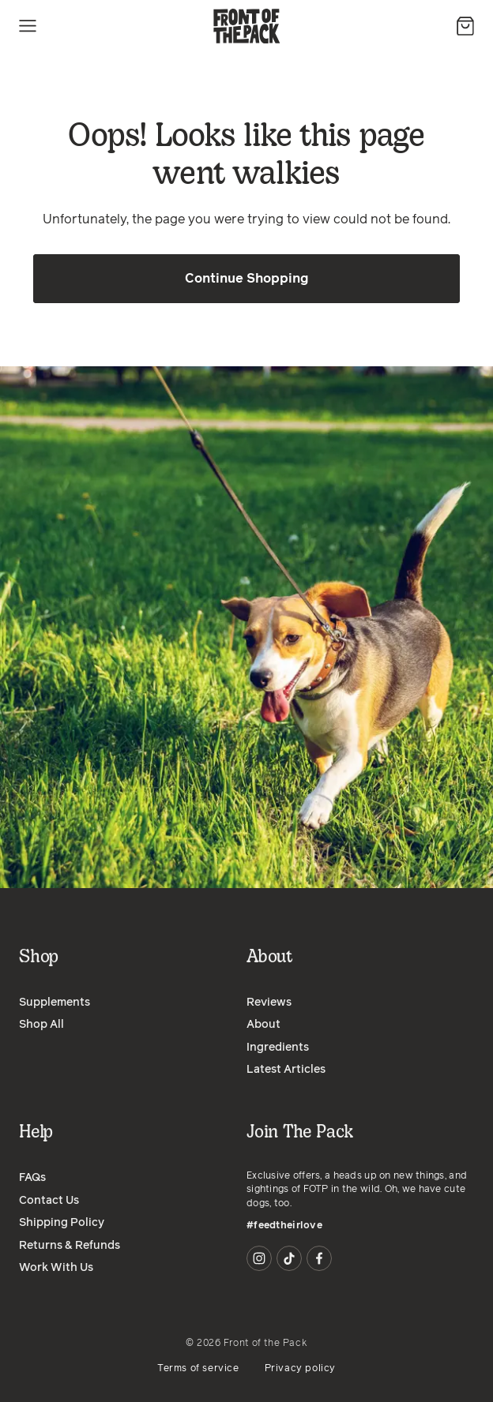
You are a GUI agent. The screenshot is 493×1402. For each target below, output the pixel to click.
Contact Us (49, 1200)
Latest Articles (286, 1069)
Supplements (54, 1002)
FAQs (32, 1177)
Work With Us (56, 1267)
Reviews (269, 1002)
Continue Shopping (247, 278)
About (263, 1024)
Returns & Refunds (69, 1245)
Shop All (41, 1024)
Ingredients (277, 1047)
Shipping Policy (61, 1222)
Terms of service (198, 1369)
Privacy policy (300, 1369)
